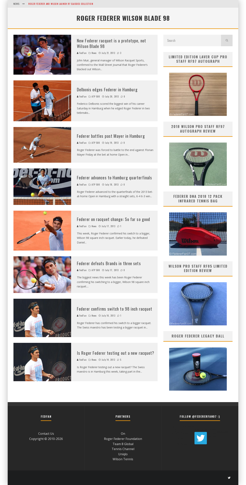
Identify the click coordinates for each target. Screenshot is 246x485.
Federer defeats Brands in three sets (109, 263)
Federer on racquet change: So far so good (113, 219)
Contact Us (46, 433)
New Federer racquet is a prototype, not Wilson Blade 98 (111, 43)
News (94, 53)
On (123, 433)
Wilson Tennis (123, 459)
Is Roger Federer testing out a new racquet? (115, 353)
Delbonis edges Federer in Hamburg (107, 89)
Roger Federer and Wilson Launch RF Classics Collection (60, 3)
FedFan (82, 52)
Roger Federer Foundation (123, 439)
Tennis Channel (123, 449)
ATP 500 (96, 96)
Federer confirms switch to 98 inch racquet (114, 309)
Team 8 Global (123, 444)
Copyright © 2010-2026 (46, 439)
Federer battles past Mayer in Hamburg (111, 136)
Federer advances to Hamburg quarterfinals (114, 177)
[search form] (192, 40)
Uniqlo (123, 454)
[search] (227, 40)
